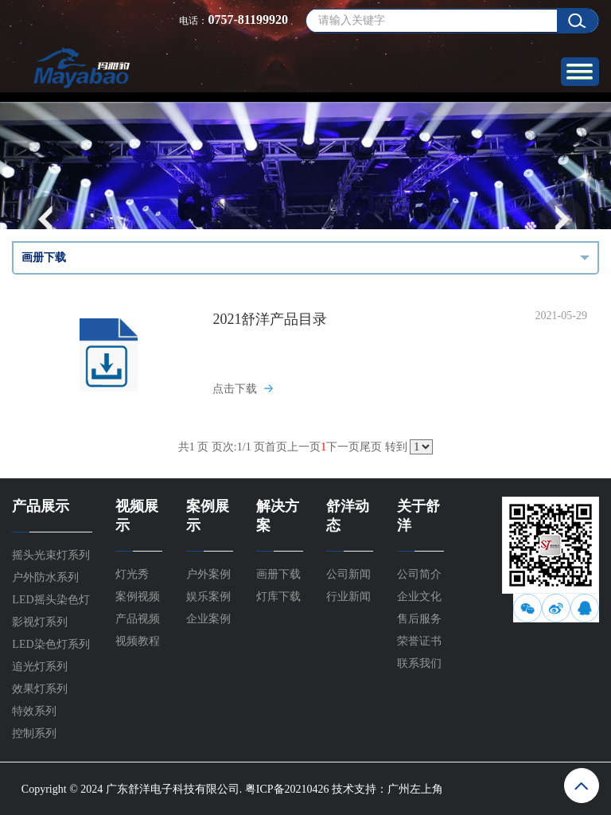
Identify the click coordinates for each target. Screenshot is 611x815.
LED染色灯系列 (50, 644)
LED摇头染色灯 (50, 600)
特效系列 (34, 711)
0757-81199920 (247, 19)
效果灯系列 (40, 689)
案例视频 (137, 596)
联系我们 (419, 663)
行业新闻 (348, 596)
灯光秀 (132, 574)
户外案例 (208, 574)
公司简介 (419, 574)
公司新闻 (348, 574)
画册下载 (278, 574)
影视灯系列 (40, 622)
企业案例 (208, 619)
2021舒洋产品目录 (269, 319)
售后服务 (419, 619)
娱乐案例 (208, 596)
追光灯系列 (40, 667)
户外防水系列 (45, 577)
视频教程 (137, 641)
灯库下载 (278, 596)
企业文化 (419, 596)
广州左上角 (415, 789)
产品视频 (137, 619)
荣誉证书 (419, 641)
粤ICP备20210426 (287, 789)
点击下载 (234, 389)
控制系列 (34, 733)
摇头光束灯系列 (51, 555)
